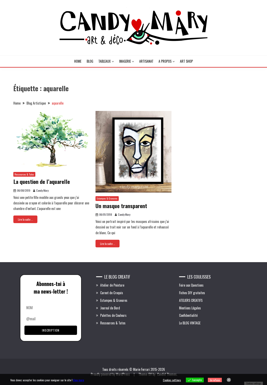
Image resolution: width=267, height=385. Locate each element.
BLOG (90, 61)
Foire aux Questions (191, 285)
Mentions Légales (190, 307)
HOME (77, 61)
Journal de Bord (110, 307)
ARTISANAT (146, 61)
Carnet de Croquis (111, 292)
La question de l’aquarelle (41, 182)
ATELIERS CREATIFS (191, 300)
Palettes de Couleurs (113, 315)
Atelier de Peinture (112, 285)
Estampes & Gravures (107, 198)
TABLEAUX (104, 61)
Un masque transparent (121, 206)
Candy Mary (42, 190)
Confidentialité (188, 315)
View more (78, 380)
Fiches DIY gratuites (192, 292)
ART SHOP (186, 61)
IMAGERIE (125, 61)
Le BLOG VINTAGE (189, 322)
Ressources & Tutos (24, 174)
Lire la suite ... (25, 219)
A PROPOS (165, 61)
